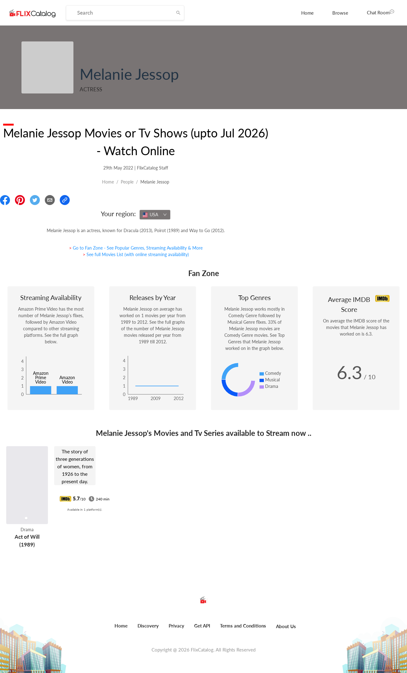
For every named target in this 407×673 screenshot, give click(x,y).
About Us (286, 626)
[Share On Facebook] (5, 200)
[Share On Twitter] (35, 200)
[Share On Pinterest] (20, 200)
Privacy (176, 625)
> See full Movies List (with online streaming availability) (136, 254)
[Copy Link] (65, 200)
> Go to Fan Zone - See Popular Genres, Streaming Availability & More (136, 248)
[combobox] (155, 215)
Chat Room (380, 12)
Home (307, 13)
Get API (202, 625)
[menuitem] (307, 13)
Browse (340, 13)
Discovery (148, 625)
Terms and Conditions (243, 625)
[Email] (50, 200)
